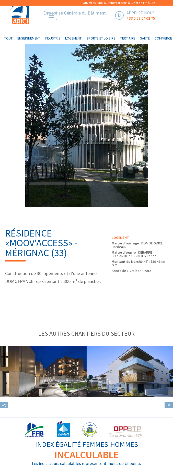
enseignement (28, 38)
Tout (8, 38)
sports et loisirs (101, 38)
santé (145, 38)
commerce (163, 38)
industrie (52, 38)
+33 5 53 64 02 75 (140, 18)
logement (73, 38)
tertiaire (127, 38)
